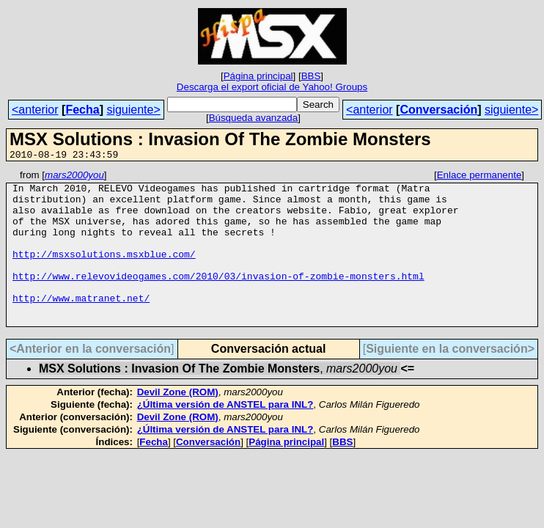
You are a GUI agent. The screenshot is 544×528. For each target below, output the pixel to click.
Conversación (438, 109)
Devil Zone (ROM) (177, 422)
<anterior (35, 109)
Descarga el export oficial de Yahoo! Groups (272, 86)
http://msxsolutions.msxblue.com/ (104, 271)
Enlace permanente (479, 177)
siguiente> (133, 109)
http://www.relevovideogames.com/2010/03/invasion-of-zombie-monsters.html (218, 297)
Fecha (82, 109)
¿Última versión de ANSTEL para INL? (225, 435)
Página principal (258, 75)
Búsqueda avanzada (253, 117)
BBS (311, 75)
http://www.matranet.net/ (81, 324)
